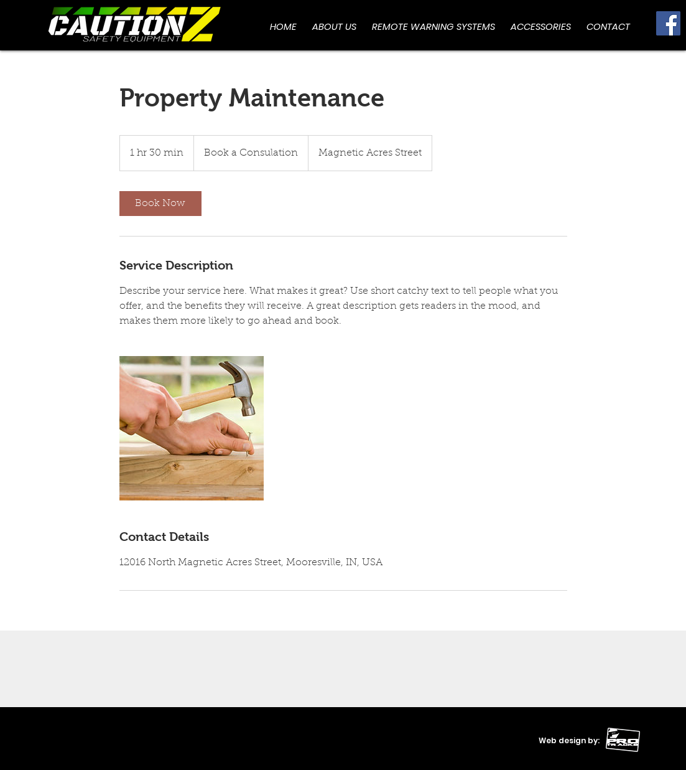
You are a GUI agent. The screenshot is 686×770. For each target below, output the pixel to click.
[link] (160, 203)
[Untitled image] (191, 428)
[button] (541, 26)
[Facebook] (668, 23)
